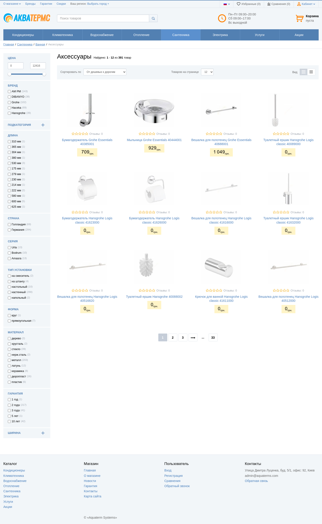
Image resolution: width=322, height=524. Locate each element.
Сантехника (25, 44)
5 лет (15, 416)
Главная (8, 44)
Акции (7, 507)
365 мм (16, 146)
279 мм (16, 174)
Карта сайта (92, 496)
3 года (16, 410)
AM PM (16, 91)
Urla (14, 247)
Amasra (16, 258)
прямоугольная (21, 320)
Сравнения (172, 481)
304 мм (16, 152)
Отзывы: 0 (96, 133)
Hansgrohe (18, 113)
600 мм (16, 201)
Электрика (11, 496)
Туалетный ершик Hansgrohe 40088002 (154, 296)
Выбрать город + (98, 3)
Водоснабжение (15, 481)
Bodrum (16, 252)
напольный (19, 297)
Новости (90, 481)
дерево (16, 338)
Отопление (11, 486)
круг (14, 315)
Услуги (8, 501)
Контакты (90, 491)
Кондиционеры (14, 470)
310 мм (16, 141)
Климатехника (13, 476)
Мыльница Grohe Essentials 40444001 (154, 140)
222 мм (16, 190)
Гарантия (90, 486)
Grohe (15, 102)
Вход (168, 470)
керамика (18, 371)
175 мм (16, 168)
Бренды (30, 3)
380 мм (16, 157)
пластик (17, 382)
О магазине (12, 3)
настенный (19, 292)
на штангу (18, 281)
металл (16, 360)
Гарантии (46, 3)
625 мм (16, 206)
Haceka (16, 107)
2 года (16, 405)
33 (213, 337)
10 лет (16, 421)
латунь (16, 365)
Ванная (40, 44)
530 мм (16, 163)
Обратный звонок (177, 486)
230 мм (16, 179)
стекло (16, 349)
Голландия (19, 224)
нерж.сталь (19, 354)
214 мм (16, 184)
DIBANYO (18, 96)
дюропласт (19, 376)
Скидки (61, 3)
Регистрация (173, 476)
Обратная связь (256, 481)
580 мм (16, 195)
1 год (15, 399)
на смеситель (20, 275)
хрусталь (17, 343)
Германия (18, 229)
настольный (19, 286)
